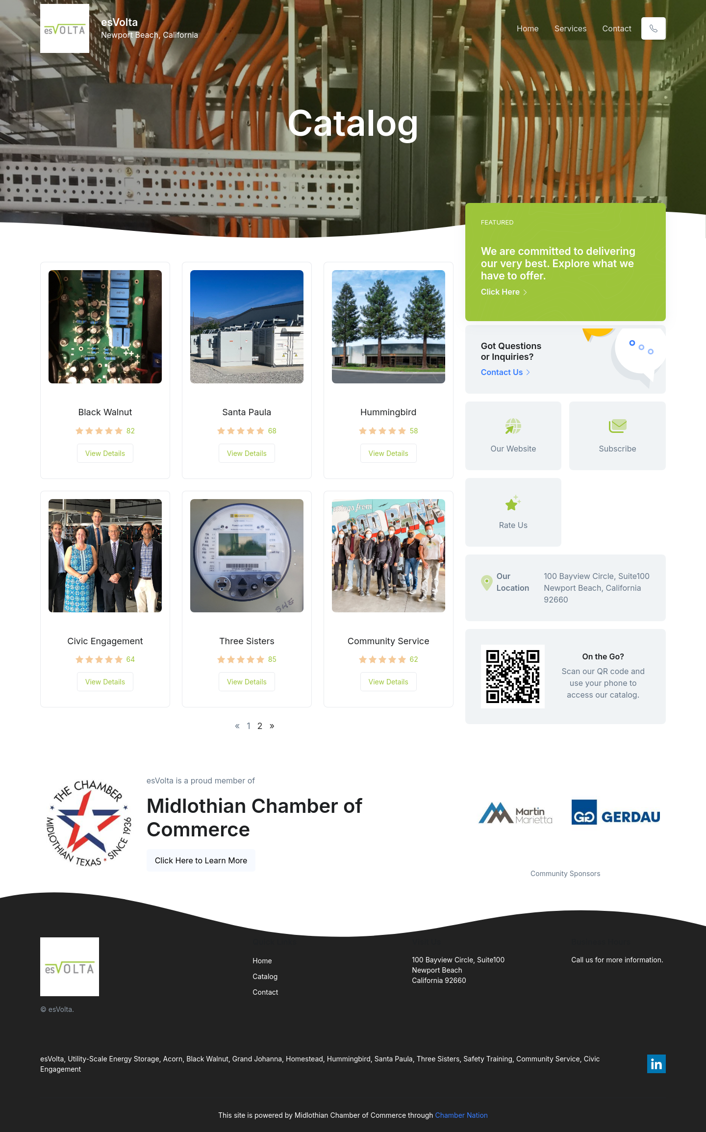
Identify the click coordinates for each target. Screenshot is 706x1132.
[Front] (66, 28)
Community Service (388, 641)
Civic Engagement (105, 641)
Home (528, 28)
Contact (617, 28)
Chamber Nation (461, 1115)
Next (673, 812)
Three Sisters (247, 641)
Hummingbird (388, 412)
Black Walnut (105, 412)
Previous (458, 812)
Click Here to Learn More (201, 860)
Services (571, 28)
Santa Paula (246, 412)
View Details (105, 453)
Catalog (264, 976)
